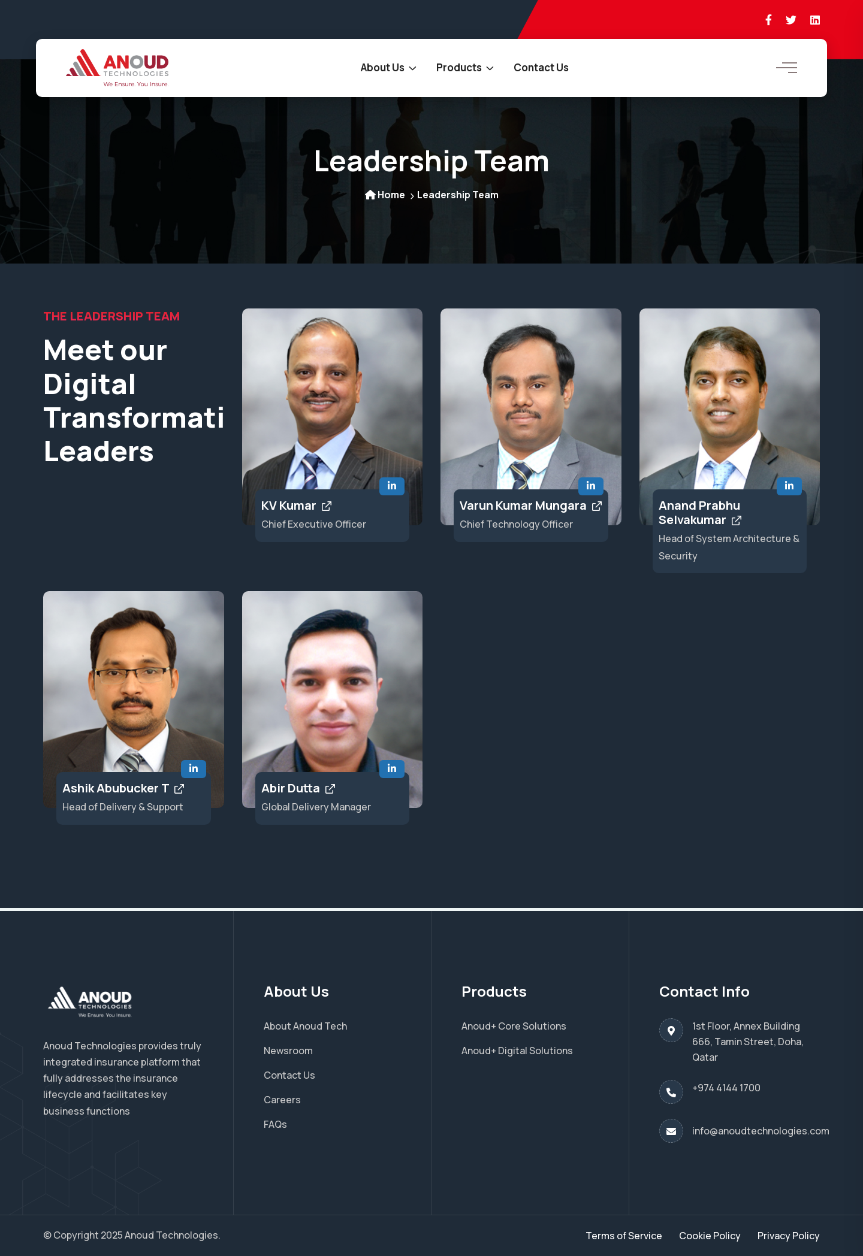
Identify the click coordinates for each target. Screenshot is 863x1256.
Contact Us (541, 67)
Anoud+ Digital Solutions (517, 1050)
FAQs (275, 1124)
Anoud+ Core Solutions (513, 1026)
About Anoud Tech (305, 1026)
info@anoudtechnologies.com (760, 1130)
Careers (282, 1099)
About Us (383, 67)
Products (459, 67)
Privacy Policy (789, 1235)
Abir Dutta (298, 788)
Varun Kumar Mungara (531, 505)
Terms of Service (624, 1235)
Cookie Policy (710, 1235)
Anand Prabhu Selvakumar (700, 512)
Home (385, 194)
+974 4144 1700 (726, 1087)
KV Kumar (296, 505)
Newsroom (288, 1050)
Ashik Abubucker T (123, 788)
